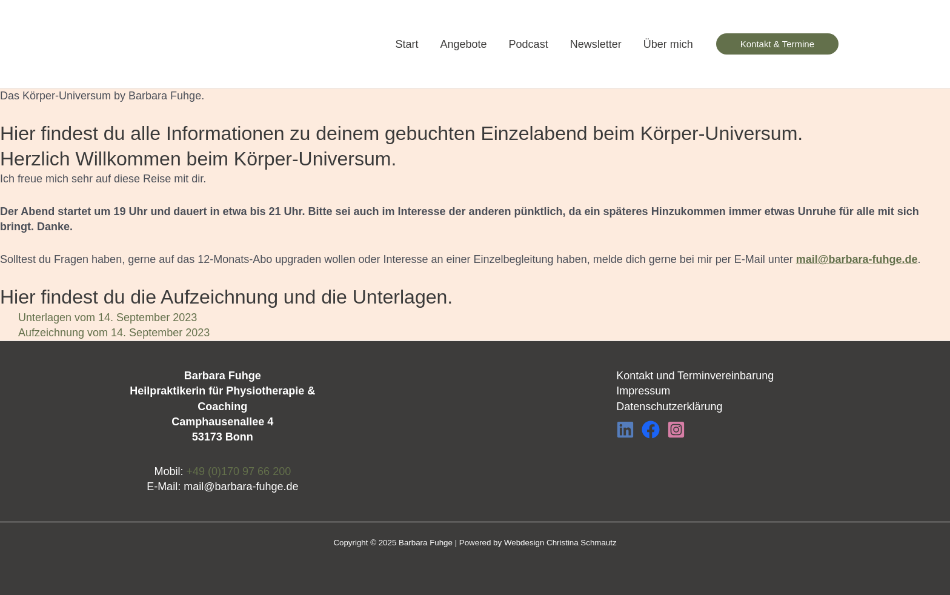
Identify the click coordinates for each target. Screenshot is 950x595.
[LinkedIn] (625, 429)
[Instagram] (676, 429)
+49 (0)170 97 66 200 (239, 471)
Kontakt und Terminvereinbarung (695, 376)
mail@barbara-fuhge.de (241, 486)
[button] (777, 44)
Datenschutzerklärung (669, 407)
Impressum (643, 391)
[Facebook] (651, 429)
